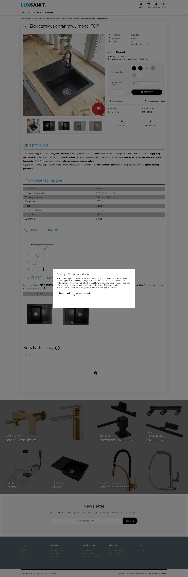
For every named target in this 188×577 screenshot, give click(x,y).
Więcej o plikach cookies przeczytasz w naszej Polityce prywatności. (86, 287)
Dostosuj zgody (65, 293)
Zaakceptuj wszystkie (83, 293)
